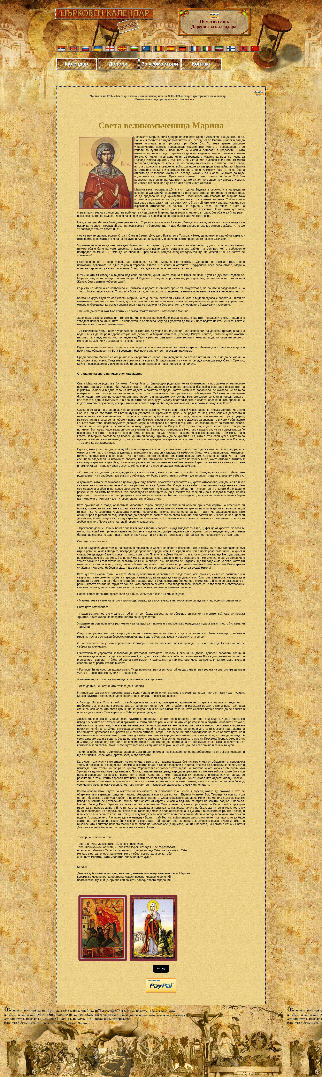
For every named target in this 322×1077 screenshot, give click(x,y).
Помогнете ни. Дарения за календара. (214, 22)
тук (192, 99)
